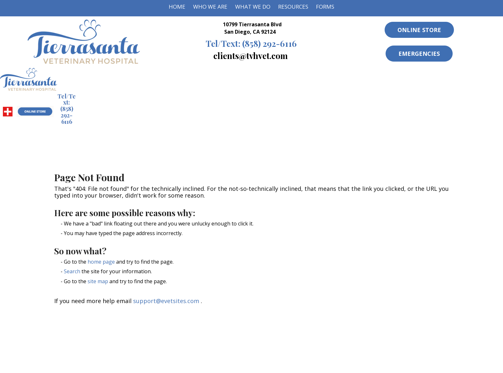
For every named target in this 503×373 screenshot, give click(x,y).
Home (177, 6)
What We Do (252, 6)
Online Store (419, 30)
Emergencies (419, 53)
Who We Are (210, 6)
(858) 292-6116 (251, 43)
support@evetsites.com (166, 301)
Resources (293, 6)
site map (98, 281)
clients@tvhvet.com (250, 55)
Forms (325, 6)
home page (101, 261)
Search (72, 271)
